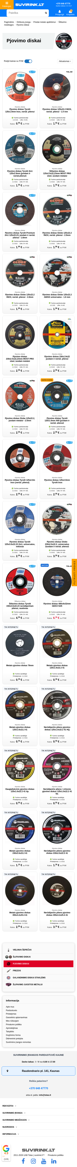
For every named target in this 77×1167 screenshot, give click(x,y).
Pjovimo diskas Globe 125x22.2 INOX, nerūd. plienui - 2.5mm (57, 234)
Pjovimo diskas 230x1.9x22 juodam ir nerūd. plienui (57, 357)
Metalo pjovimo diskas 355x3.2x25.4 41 (19, 913)
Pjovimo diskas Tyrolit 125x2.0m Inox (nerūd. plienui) (20, 481)
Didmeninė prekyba (14, 1038)
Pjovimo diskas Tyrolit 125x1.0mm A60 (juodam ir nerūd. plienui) (57, 420)
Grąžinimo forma (13, 1035)
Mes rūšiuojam (12, 1021)
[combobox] (28, 13)
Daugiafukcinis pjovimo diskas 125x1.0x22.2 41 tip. (19, 790)
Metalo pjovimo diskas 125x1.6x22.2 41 (19, 728)
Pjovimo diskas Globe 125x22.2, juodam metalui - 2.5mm (20, 419)
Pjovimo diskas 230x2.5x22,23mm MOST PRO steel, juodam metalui (20, 358)
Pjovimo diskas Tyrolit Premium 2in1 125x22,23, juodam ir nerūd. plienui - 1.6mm (20, 235)
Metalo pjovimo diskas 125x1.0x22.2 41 (57, 666)
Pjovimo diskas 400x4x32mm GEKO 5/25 (57, 605)
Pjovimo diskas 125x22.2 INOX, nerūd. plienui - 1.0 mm (57, 110)
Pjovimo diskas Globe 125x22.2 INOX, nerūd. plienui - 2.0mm (20, 296)
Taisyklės (10, 1031)
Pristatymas (11, 1014)
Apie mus (10, 1007)
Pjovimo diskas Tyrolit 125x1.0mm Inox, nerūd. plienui (20, 110)
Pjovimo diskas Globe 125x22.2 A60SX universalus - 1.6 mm (57, 296)
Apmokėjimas (12, 1028)
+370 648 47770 (38, 1088)
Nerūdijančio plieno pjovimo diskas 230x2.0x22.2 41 (57, 852)
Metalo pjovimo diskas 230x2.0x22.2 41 (19, 852)
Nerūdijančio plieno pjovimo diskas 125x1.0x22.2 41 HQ (57, 728)
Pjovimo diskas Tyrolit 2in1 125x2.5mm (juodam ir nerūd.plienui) (20, 173)
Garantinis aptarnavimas (16, 1017)
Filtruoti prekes (74, 572)
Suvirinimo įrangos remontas (18, 1042)
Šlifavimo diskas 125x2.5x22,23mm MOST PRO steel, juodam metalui (57, 173)
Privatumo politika (14, 1024)
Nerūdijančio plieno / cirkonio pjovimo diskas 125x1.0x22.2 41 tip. (57, 791)
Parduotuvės (11, 1010)
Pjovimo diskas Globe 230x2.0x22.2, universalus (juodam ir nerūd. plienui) (57, 544)
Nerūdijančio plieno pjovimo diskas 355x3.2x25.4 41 (57, 913)
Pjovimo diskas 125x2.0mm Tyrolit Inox (57, 481)
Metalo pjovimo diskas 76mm (20, 665)
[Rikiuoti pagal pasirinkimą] (65, 61)
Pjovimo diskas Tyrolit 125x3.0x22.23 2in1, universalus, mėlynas (20, 544)
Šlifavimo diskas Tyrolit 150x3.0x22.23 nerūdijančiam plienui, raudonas (20, 606)
